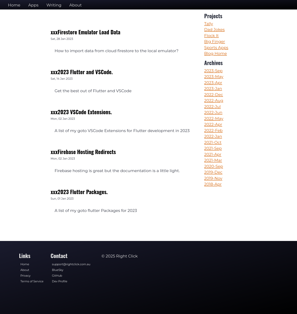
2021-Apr (212, 154)
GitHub (57, 275)
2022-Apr (213, 124)
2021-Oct (213, 142)
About (75, 5)
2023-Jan (213, 88)
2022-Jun (213, 112)
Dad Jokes (214, 29)
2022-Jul (212, 106)
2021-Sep (213, 148)
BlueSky (57, 270)
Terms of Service (32, 281)
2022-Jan (213, 136)
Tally (208, 23)
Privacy (25, 275)
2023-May (213, 76)
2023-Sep (213, 70)
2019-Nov (213, 178)
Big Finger (214, 41)
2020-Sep (213, 166)
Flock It (211, 35)
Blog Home (215, 53)
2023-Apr (213, 82)
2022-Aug (213, 100)
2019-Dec (213, 172)
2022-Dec (213, 94)
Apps (33, 5)
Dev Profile (59, 281)
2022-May (213, 118)
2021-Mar (213, 160)
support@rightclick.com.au (71, 264)
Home (14, 5)
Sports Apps (216, 47)
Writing (53, 5)
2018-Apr (213, 184)
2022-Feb (213, 130)
